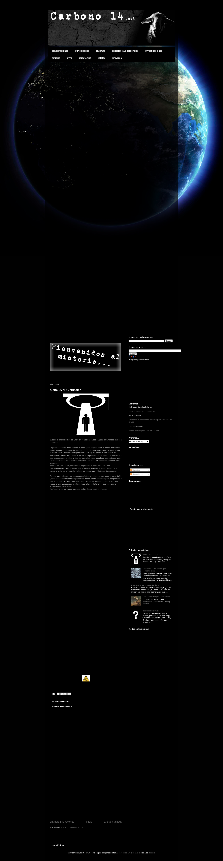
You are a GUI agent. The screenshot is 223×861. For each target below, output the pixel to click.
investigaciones (153, 51)
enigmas (100, 51)
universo (117, 58)
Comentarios (136, 474)
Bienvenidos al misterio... (153, 611)
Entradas (135, 470)
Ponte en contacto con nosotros (142, 411)
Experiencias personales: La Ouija (145, 585)
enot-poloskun (124, 853)
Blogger (152, 853)
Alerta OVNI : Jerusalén (65, 390)
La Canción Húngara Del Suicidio (156, 597)
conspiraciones (60, 51)
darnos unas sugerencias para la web (144, 430)
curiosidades (82, 51)
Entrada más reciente (62, 821)
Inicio (89, 821)
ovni (69, 58)
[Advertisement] (83, 336)
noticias (56, 58)
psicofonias (85, 58)
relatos (101, 58)
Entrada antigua (113, 821)
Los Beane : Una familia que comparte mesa (154, 570)
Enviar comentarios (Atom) (72, 827)
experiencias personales (125, 51)
